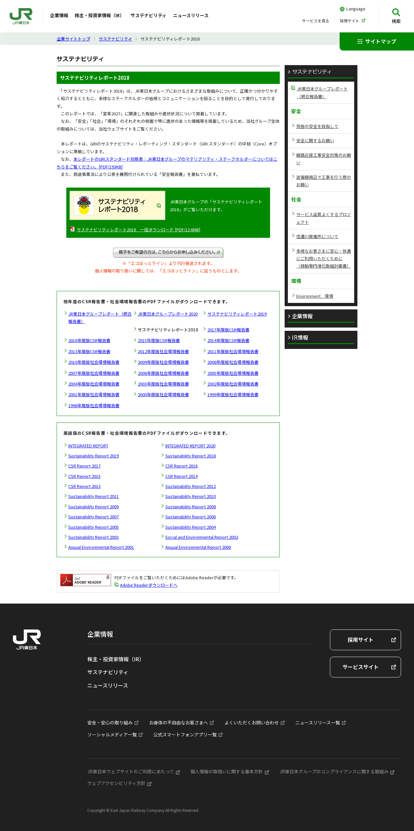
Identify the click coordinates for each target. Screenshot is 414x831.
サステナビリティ (149, 15)
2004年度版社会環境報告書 (93, 384)
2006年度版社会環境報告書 (163, 373)
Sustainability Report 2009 (93, 506)
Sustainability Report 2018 (190, 456)
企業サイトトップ (73, 39)
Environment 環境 (314, 296)
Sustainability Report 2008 (190, 506)
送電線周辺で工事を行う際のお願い (323, 181)
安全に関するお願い (315, 140)
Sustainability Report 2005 (93, 527)
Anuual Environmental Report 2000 (198, 547)
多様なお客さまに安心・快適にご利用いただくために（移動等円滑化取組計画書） (323, 258)
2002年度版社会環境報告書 (232, 384)
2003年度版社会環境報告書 (163, 384)
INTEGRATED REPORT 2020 (190, 446)
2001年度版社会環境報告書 (93, 394)
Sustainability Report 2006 (190, 517)
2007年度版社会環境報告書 (93, 373)
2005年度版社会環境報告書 (232, 373)
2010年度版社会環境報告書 (93, 362)
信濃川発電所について (317, 236)
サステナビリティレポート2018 (168, 330)
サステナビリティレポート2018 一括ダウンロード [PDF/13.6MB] (138, 229)
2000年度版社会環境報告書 (163, 394)
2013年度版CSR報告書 (89, 351)
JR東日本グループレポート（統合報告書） (100, 317)
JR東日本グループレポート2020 (168, 314)
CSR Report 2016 (181, 466)
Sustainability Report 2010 (190, 496)
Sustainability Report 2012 (190, 486)
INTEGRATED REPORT (88, 446)
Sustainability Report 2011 (93, 496)
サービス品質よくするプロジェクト (323, 218)
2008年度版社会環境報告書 (232, 362)
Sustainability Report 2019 (93, 456)
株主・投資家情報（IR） (99, 15)
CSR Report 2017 (84, 466)
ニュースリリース (191, 15)
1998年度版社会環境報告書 (93, 405)
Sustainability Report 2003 (93, 537)
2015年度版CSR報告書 (159, 340)
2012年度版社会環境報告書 (163, 351)
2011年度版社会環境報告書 (232, 351)
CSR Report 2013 (84, 486)
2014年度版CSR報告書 (228, 340)
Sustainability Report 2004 (190, 527)
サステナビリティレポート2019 (237, 314)
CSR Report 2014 (181, 476)
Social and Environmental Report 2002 (201, 537)
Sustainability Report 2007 (93, 517)
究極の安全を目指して (317, 126)
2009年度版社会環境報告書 (163, 362)
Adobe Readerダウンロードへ (149, 585)
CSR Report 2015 (84, 476)
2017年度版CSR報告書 (228, 330)
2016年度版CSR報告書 (89, 340)
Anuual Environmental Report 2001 (101, 547)
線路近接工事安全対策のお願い (323, 159)
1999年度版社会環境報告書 (232, 394)
